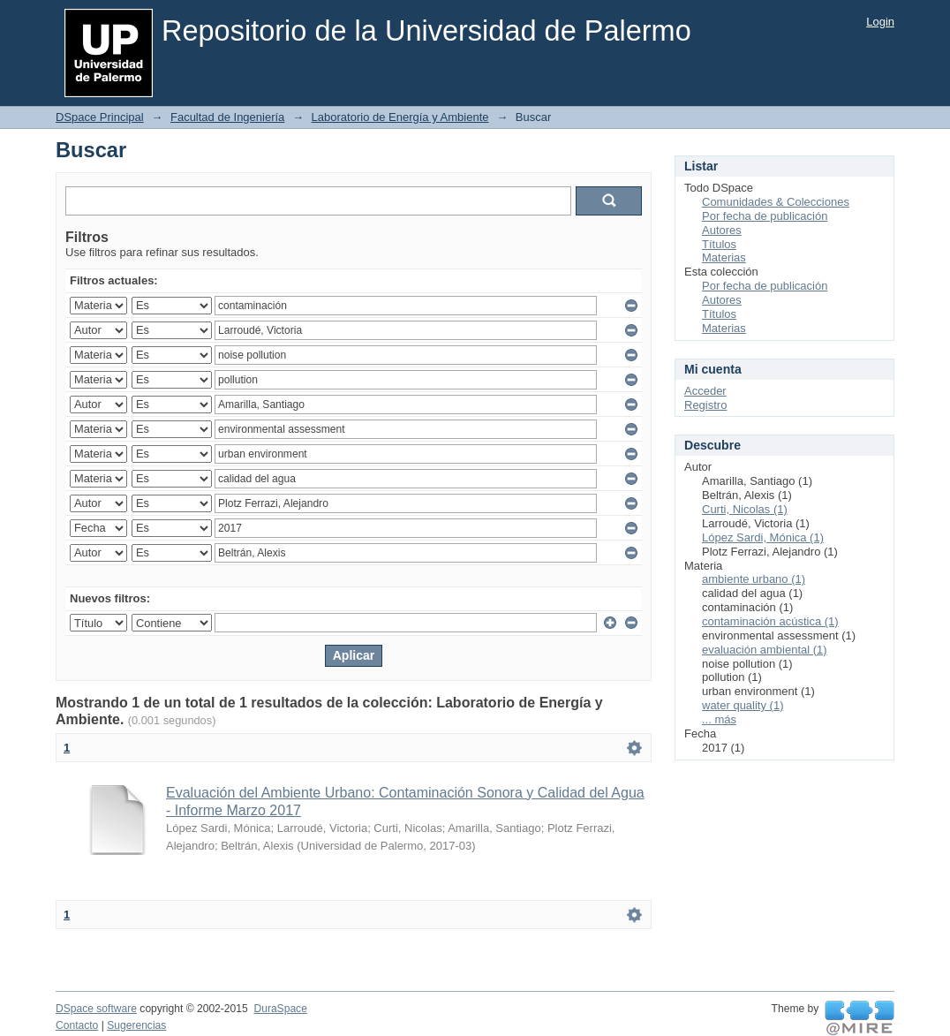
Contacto (77, 1025)
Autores (722, 230)
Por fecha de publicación (764, 216)
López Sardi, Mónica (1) (763, 537)
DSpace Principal (100, 117)
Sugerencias (136, 1025)
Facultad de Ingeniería (227, 117)
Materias (724, 257)
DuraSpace (279, 1008)
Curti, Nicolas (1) (745, 509)
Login (880, 21)
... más (719, 719)
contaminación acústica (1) (770, 621)
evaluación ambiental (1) (764, 649)
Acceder (705, 390)
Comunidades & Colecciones (775, 201)
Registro (705, 405)
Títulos (719, 244)
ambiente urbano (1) (753, 579)
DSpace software (96, 1008)
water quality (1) (742, 705)
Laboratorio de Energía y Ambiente (400, 117)
